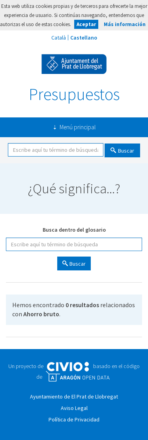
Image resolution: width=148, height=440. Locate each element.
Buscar (126, 150)
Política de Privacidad (74, 419)
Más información (125, 24)
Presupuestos (74, 94)
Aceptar (86, 24)
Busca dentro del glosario (74, 229)
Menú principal (78, 127)
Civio (68, 367)
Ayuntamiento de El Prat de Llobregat (74, 64)
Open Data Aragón (77, 376)
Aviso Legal (74, 408)
